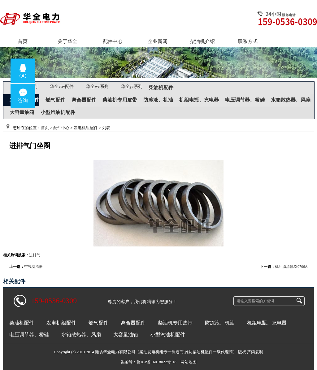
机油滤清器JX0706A (291, 266)
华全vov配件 (62, 86)
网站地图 (188, 361)
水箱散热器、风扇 (290, 99)
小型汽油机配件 (58, 112)
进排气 (34, 255)
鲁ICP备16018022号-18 (156, 361)
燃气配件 (55, 99)
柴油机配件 (161, 87)
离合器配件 (84, 99)
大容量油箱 (22, 112)
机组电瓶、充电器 (199, 99)
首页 (45, 127)
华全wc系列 (97, 86)
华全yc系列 (131, 86)
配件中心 (61, 127)
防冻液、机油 (158, 99)
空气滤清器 (33, 266)
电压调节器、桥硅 (245, 99)
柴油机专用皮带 (119, 99)
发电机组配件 (86, 127)
